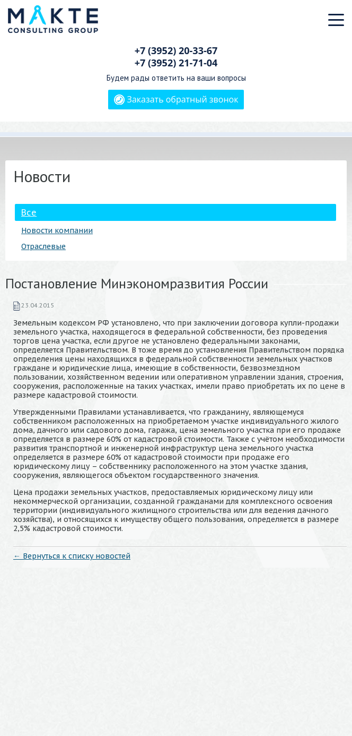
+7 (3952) (176, 50)
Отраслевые (43, 246)
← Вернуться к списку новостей (71, 556)
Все (29, 212)
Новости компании (57, 230)
